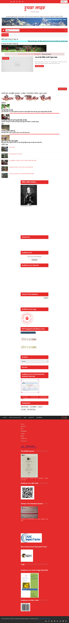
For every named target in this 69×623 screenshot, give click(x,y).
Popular (34, 396)
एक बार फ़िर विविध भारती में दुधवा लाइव (36, 57)
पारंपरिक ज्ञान (24, 438)
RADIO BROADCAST (15, 417)
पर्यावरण (40, 406)
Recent (25, 396)
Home (5, 417)
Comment (43, 396)
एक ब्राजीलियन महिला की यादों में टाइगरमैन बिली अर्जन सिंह (22, 160)
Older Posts (62, 88)
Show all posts (46, 54)
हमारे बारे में (31, 417)
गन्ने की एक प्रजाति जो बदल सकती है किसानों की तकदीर (21, 173)
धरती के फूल (12, 146)
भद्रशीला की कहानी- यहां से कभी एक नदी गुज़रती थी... (21, 166)
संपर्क (25, 417)
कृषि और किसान (24, 406)
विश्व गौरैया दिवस (31, 409)
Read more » (29, 66)
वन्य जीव (23, 433)
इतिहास (22, 435)
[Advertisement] (34, 78)
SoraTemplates (25, 618)
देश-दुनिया (6, 58)
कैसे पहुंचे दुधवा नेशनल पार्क (15, 153)
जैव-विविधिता (33, 406)
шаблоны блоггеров (44, 618)
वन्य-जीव (23, 409)
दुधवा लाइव (34, 8)
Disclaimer (24, 440)
